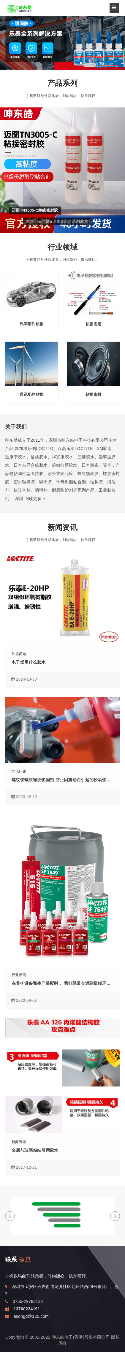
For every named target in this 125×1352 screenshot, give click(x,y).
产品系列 (62, 83)
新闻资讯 (62, 527)
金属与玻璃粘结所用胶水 (35, 1150)
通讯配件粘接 (31, 394)
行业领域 (62, 247)
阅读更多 (35, 498)
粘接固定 (93, 324)
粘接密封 (93, 394)
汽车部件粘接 (31, 324)
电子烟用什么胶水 (29, 662)
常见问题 (19, 654)
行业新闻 (19, 975)
